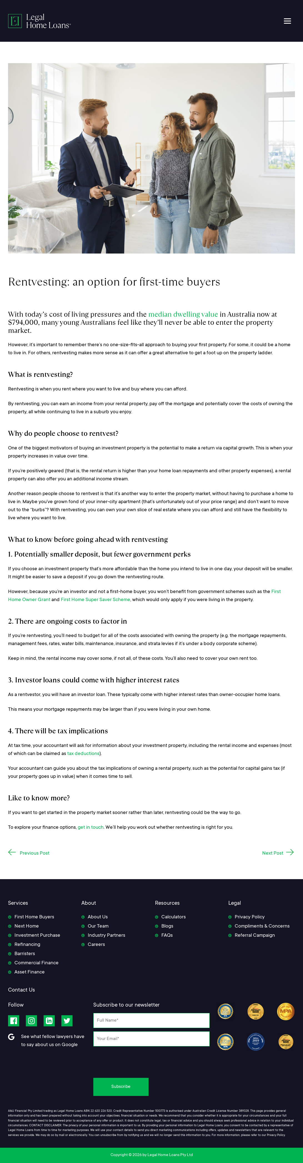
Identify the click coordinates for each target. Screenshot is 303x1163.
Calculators (173, 917)
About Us (98, 917)
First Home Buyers (34, 917)
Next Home (26, 926)
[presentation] (151, 1060)
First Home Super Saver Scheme (95, 600)
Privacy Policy (250, 917)
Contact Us (21, 990)
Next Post (272, 853)
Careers (96, 945)
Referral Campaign (255, 935)
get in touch (91, 827)
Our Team (98, 926)
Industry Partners (106, 935)
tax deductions (83, 754)
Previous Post (34, 853)
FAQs (167, 935)
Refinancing (27, 945)
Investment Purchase (37, 935)
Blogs (167, 926)
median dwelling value (183, 314)
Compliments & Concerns (262, 926)
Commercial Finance (36, 963)
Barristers (24, 954)
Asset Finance (29, 972)
